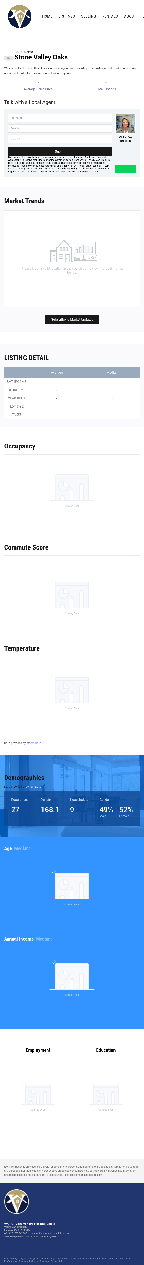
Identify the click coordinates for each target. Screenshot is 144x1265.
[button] (19, 16)
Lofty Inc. (23, 1258)
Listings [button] (67, 16)
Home (47, 16)
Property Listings (28, 1261)
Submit (60, 151)
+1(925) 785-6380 (15, 1233)
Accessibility (58, 1261)
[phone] (60, 139)
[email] (60, 128)
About (130, 16)
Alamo (28, 52)
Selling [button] (88, 16)
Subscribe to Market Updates (72, 319)
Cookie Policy (115, 1258)
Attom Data (33, 743)
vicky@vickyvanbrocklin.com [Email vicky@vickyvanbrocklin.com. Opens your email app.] (50, 1233)
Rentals (110, 16)
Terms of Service (47, 168)
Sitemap (44, 1261)
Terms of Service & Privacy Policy (87, 1258)
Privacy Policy (69, 168)
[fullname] (60, 118)
